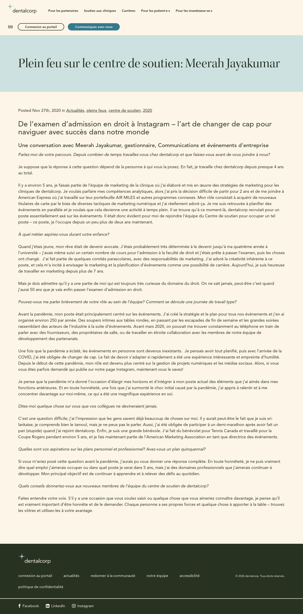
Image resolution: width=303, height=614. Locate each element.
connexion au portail (35, 576)
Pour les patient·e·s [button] (155, 11)
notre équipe (157, 576)
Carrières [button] (128, 11)
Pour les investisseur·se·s (194, 11)
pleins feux (96, 111)
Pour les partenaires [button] (63, 11)
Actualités (75, 111)
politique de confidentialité (40, 587)
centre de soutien (125, 111)
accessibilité (190, 576)
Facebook (31, 606)
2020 (147, 111)
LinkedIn (58, 606)
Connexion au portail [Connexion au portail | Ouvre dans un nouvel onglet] (41, 27)
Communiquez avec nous (93, 27)
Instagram (85, 606)
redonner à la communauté (113, 576)
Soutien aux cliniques (100, 11)
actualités (71, 576)
